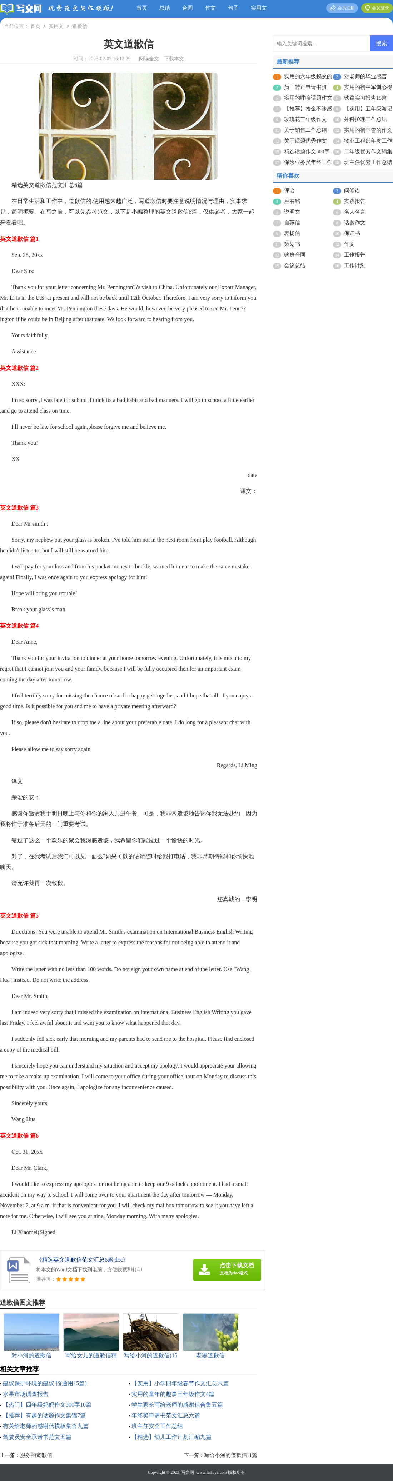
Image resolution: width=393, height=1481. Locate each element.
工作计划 (354, 265)
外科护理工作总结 (365, 119)
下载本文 (174, 58)
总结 (164, 8)
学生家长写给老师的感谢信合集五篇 (177, 1405)
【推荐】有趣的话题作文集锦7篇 (44, 1415)
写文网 (187, 1472)
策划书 (292, 244)
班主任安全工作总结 (157, 1426)
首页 (141, 8)
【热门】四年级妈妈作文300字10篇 (47, 1405)
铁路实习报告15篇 (365, 98)
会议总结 (294, 265)
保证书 (352, 233)
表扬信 (292, 233)
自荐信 (292, 222)
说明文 (292, 212)
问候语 (352, 190)
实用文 (259, 8)
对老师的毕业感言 (365, 76)
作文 (210, 8)
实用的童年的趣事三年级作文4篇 (172, 1394)
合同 (187, 8)
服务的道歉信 (36, 1455)
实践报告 (354, 201)
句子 (233, 8)
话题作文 (354, 222)
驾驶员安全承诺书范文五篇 (37, 1437)
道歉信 (79, 26)
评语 (289, 190)
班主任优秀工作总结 (368, 162)
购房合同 (294, 255)
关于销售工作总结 (305, 130)
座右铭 (292, 201)
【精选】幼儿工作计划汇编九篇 (171, 1437)
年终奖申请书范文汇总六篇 (165, 1415)
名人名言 (354, 212)
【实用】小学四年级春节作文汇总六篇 (180, 1383)
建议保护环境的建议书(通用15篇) (45, 1383)
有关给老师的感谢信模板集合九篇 (46, 1426)
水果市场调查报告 (26, 1394)
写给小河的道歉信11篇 (230, 1455)
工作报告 (354, 255)
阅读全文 (149, 58)
